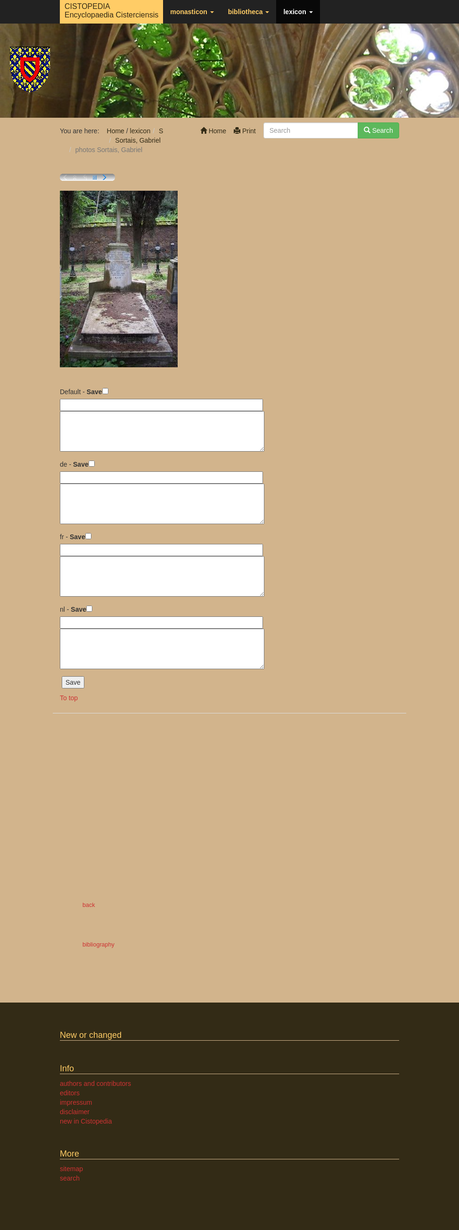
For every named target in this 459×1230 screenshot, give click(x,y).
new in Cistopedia (86, 1121)
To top (69, 698)
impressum (76, 1102)
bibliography (98, 944)
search (70, 1178)
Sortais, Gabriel (137, 140)
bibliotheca (249, 12)
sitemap (71, 1169)
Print (245, 131)
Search (378, 130)
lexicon (297, 12)
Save (94, 392)
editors (70, 1093)
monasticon (191, 12)
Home (213, 131)
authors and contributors (95, 1083)
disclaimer (75, 1112)
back (88, 905)
